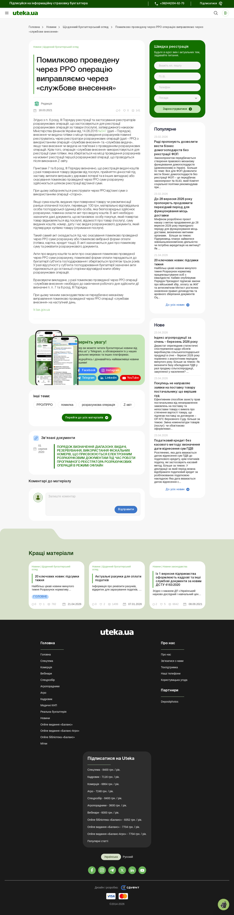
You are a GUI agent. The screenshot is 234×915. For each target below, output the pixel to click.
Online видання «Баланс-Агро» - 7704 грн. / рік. (117, 833)
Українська (111, 856)
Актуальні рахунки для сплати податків (118, 578)
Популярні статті (97, 841)
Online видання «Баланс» (57, 724)
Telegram (88, 378)
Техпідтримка (169, 667)
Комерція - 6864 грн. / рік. (103, 784)
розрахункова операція (98, 404)
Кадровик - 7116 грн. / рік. (103, 776)
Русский (128, 856)
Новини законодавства (175, 566)
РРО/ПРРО (45, 404)
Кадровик (46, 699)
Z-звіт (127, 404)
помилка (67, 404)
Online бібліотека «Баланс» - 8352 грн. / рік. (114, 819)
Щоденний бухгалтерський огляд (61, 47)
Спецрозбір (48, 679)
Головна (46, 654)
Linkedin (111, 378)
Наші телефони (170, 673)
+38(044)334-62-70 (172, 3)
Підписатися (208, 3)
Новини (37, 47)
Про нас (166, 654)
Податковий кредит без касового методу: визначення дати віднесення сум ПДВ (177, 444)
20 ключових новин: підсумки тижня (57, 578)
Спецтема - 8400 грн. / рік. (103, 769)
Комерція (46, 667)
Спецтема (47, 660)
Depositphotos (169, 701)
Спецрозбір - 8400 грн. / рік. (104, 798)
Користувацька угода (174, 679)
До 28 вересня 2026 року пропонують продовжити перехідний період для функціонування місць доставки (173, 207)
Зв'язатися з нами (172, 660)
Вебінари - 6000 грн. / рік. (103, 812)
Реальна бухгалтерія (53, 711)
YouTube (133, 378)
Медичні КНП (49, 705)
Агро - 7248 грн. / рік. (100, 791)
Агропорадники (50, 686)
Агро (43, 692)
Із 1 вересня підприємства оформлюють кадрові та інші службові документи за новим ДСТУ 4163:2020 (178, 580)
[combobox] (177, 98)
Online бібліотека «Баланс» (58, 737)
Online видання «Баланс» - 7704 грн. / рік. (113, 826)
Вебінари (46, 673)
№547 (102, 131)
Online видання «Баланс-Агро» (60, 730)
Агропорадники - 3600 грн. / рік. (107, 805)
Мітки (44, 743)
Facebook (88, 370)
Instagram (112, 370)
